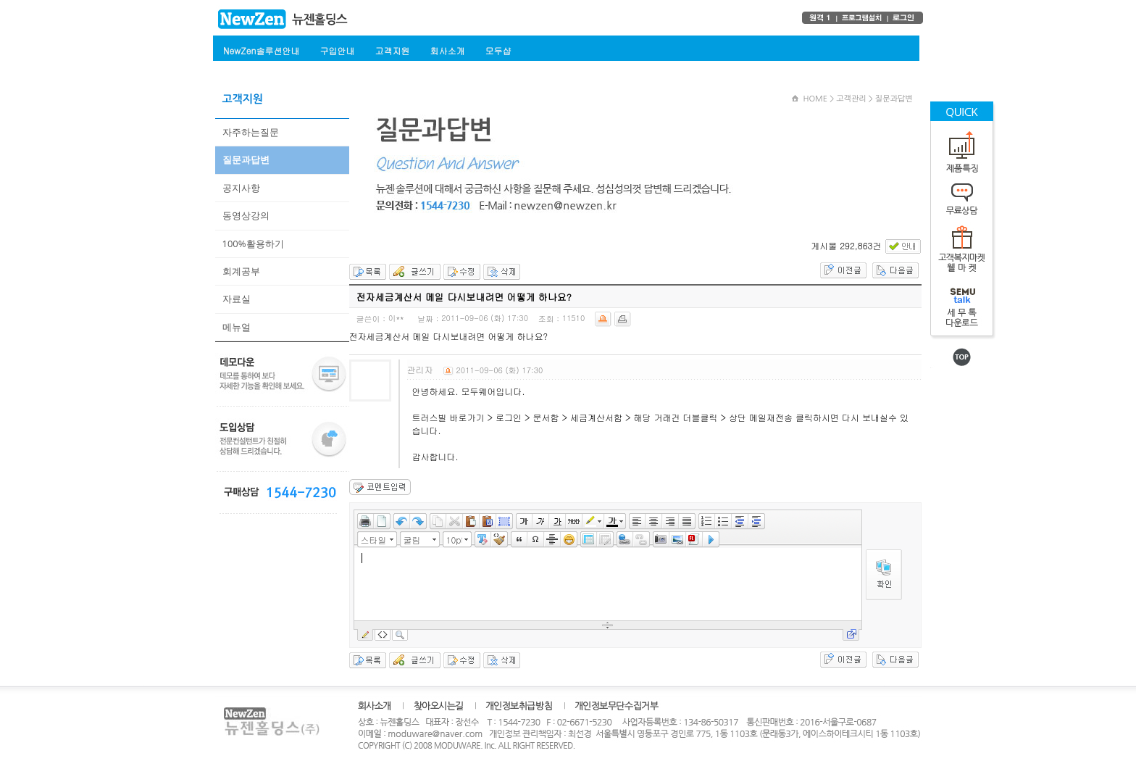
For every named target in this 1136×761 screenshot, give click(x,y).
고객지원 (392, 50)
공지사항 (241, 187)
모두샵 (498, 50)
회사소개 (447, 50)
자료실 (236, 298)
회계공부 (241, 271)
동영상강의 (246, 215)
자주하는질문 (250, 131)
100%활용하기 (253, 243)
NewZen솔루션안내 (261, 50)
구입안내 (337, 50)
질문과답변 (246, 159)
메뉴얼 (236, 326)
